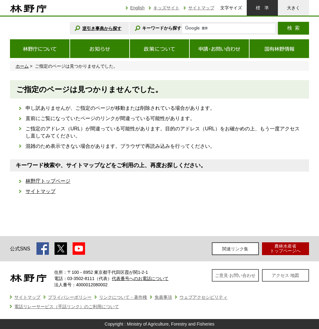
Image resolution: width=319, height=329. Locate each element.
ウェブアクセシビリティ (203, 297)
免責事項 (163, 297)
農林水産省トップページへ (285, 248)
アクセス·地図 (285, 275)
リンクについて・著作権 (123, 297)
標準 (262, 7)
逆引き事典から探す (101, 28)
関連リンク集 (235, 248)
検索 (293, 28)
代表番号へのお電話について (140, 278)
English (137, 7)
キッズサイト (166, 7)
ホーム (22, 66)
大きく (293, 7)
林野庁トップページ (48, 181)
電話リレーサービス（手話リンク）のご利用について (66, 306)
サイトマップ (201, 7)
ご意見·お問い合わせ (235, 275)
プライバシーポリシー (70, 297)
